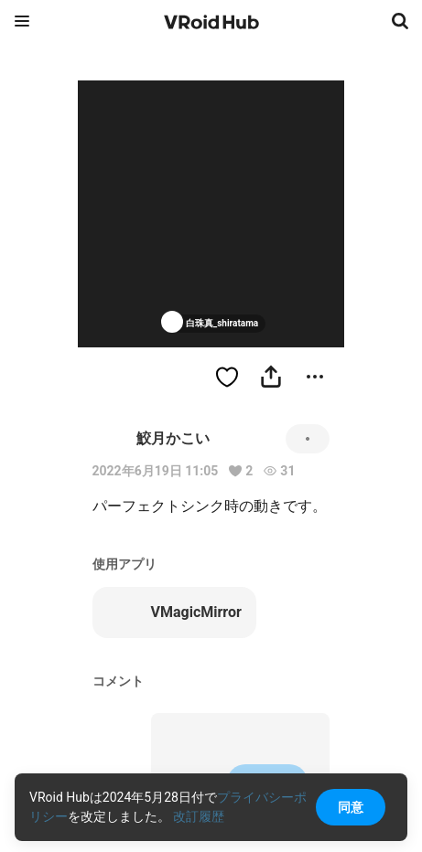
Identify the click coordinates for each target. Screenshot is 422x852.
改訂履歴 (198, 816)
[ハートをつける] (227, 376)
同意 (350, 807)
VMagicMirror (174, 612)
